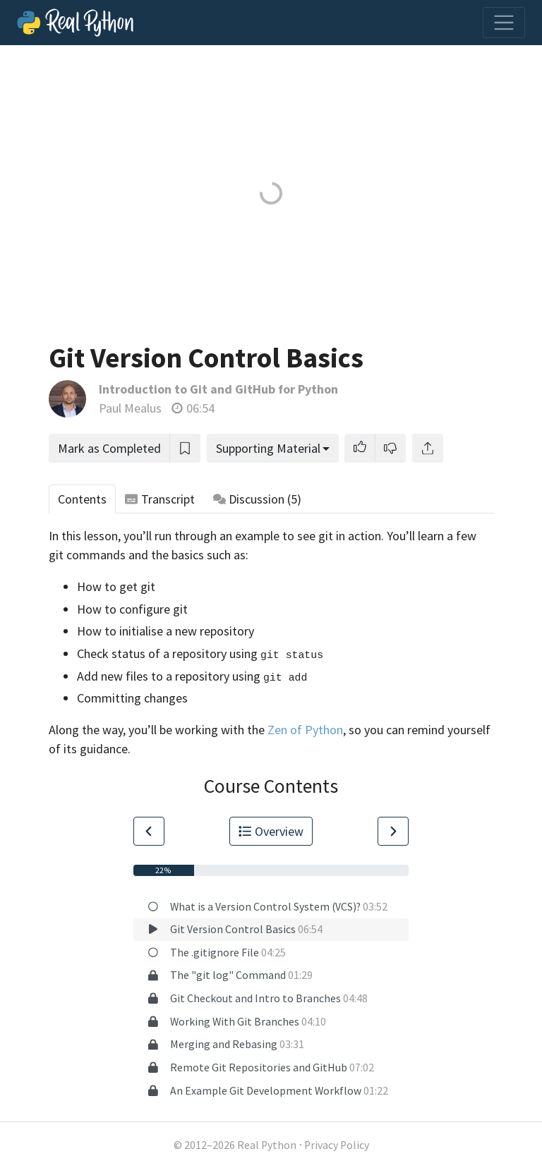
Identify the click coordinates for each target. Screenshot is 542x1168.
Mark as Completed (109, 448)
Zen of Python (305, 730)
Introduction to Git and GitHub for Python (218, 389)
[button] (359, 448)
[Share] (427, 448)
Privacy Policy (336, 1145)
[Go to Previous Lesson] (148, 831)
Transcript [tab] (160, 499)
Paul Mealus (130, 408)
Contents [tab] (82, 499)
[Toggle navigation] (504, 22)
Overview (271, 831)
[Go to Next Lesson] (393, 831)
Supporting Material (268, 448)
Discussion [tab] (257, 499)
